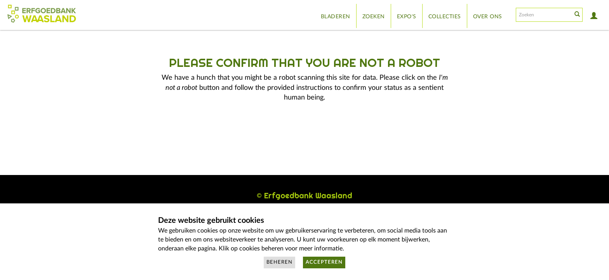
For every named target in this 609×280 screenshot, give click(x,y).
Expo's (406, 16)
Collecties (444, 16)
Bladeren (335, 16)
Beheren (279, 262)
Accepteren (324, 262)
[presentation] (287, 127)
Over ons (487, 16)
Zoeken (373, 16)
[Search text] (543, 14)
